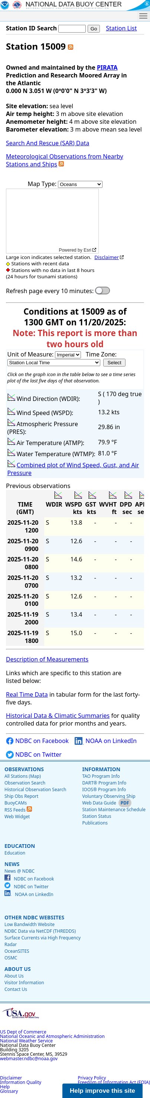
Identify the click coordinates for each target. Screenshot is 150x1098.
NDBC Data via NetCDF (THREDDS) (40, 931)
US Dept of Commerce (23, 1032)
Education (19, 845)
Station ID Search (31, 28)
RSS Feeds (18, 810)
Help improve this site (102, 1090)
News (11, 864)
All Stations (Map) (22, 776)
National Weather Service (26, 1041)
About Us (17, 968)
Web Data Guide (99, 803)
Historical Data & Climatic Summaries (58, 715)
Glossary (9, 1091)
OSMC (10, 958)
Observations (24, 769)
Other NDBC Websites (34, 917)
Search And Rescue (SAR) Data (47, 143)
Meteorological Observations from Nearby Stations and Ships (64, 160)
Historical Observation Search (35, 789)
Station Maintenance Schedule (114, 809)
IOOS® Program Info (104, 789)
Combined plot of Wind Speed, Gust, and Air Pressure (73, 469)
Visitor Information (24, 982)
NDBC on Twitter (34, 755)
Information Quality (20, 1082)
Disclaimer (106, 257)
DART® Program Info (104, 783)
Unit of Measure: (31, 354)
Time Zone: (101, 354)
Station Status (96, 816)
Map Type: (43, 184)
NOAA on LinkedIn (106, 741)
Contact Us (15, 989)
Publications (95, 823)
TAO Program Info (101, 776)
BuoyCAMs (15, 803)
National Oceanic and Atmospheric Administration (52, 1036)
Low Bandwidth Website (29, 924)
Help (5, 1087)
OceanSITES (16, 951)
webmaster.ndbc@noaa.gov (29, 1058)
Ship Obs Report (21, 796)
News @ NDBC (19, 871)
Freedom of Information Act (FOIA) (114, 1082)
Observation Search (24, 783)
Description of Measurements (47, 659)
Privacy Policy (92, 1078)
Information (101, 769)
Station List (121, 28)
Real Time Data (27, 694)
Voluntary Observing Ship (108, 796)
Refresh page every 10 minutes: (50, 291)
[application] (52, 221)
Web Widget (17, 816)
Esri (87, 250)
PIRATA (107, 67)
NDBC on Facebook (37, 741)
